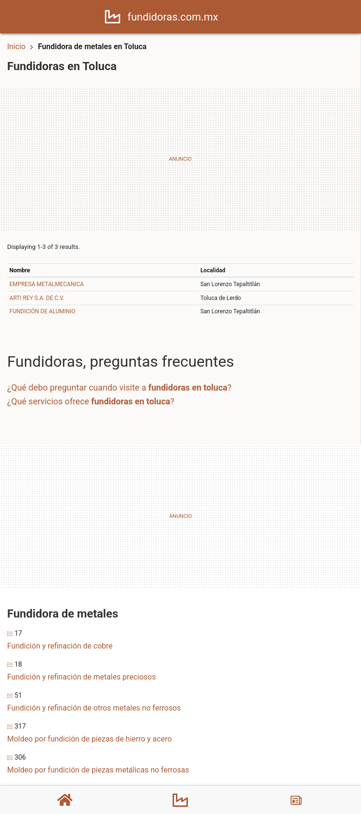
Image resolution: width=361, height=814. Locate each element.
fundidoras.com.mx (172, 17)
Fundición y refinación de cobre (60, 645)
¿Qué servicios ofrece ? (90, 401)
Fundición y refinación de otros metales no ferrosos (94, 707)
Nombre (20, 270)
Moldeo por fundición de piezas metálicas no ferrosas (98, 769)
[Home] (112, 16)
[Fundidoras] (180, 800)
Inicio (16, 46)
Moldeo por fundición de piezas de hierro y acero (89, 738)
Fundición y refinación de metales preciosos (81, 676)
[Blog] (296, 800)
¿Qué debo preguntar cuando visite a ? (119, 387)
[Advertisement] (180, 159)
